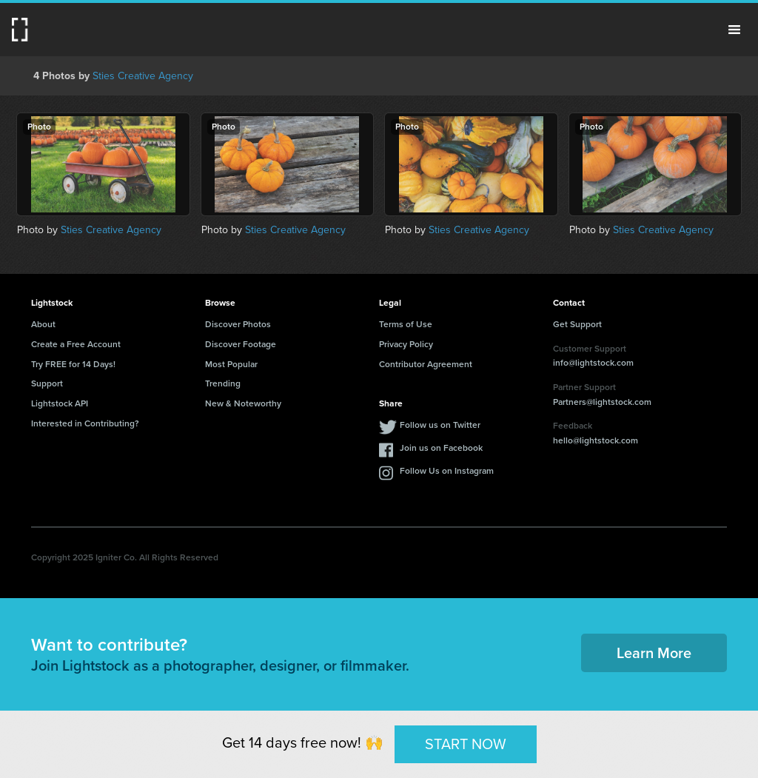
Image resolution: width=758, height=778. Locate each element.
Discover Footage (240, 344)
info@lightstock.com (593, 362)
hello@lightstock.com (595, 440)
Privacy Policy (406, 344)
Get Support (577, 324)
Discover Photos (238, 324)
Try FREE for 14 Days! (73, 364)
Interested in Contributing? (85, 423)
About (43, 324)
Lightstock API (59, 403)
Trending (223, 383)
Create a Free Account (76, 344)
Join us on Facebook (441, 448)
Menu (734, 29)
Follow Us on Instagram (447, 470)
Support (47, 383)
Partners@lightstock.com (602, 402)
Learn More (654, 653)
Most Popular (231, 364)
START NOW (465, 744)
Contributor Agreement (425, 364)
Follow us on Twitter (440, 425)
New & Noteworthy (243, 403)
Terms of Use (405, 324)
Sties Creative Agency (143, 76)
